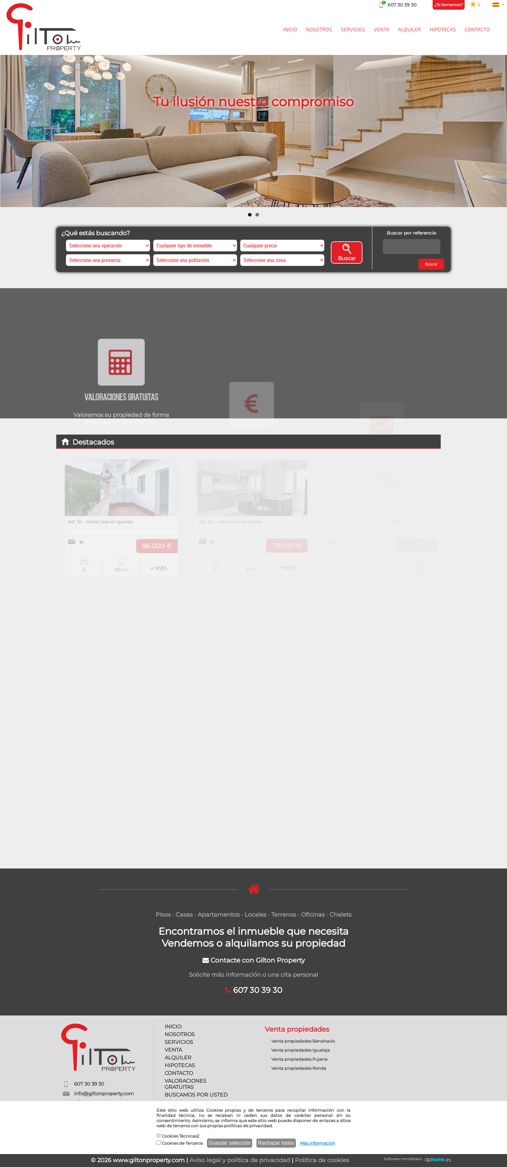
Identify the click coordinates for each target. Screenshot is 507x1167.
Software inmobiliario (403, 1159)
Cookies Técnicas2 (177, 1136)
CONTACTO (477, 29)
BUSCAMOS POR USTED (196, 1095)
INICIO (290, 29)
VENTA (381, 29)
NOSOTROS (319, 29)
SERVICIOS (353, 29)
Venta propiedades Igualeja (300, 1050)
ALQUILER (409, 29)
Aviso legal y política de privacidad (239, 1160)
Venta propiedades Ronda (298, 1068)
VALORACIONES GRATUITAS (185, 1084)
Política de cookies (322, 1160)
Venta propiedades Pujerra (299, 1059)
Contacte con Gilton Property (253, 960)
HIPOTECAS (443, 29)
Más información (317, 1143)
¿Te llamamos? (448, 4)
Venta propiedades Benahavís (303, 1041)
